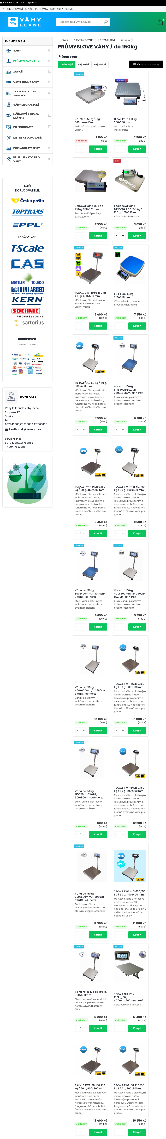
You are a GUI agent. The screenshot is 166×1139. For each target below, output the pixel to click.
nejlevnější (67, 64)
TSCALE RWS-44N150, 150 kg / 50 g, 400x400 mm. (145, 649)
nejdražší (83, 64)
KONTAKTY (56, 9)
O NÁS (29, 9)
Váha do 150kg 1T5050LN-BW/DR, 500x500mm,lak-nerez (143, 540)
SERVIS (69, 9)
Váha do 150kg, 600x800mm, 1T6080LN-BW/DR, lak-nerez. (75, 990)
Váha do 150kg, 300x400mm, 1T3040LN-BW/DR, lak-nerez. (110, 427)
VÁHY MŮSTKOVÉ (106, 39)
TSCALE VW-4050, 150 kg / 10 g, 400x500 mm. (110, 212)
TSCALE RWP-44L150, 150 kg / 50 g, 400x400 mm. (74, 420)
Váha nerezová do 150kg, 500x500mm (73, 765)
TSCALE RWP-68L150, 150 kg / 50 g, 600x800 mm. (144, 761)
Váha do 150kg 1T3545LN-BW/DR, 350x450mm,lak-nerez (108, 313)
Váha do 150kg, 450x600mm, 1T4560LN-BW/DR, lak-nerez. (75, 540)
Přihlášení (8, 2)
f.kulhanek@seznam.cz (25, 429)
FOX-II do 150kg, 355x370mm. (142, 212)
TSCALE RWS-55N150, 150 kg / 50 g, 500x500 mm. (110, 877)
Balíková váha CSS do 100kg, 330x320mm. (144, 122)
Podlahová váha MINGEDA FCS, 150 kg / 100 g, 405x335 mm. (75, 215)
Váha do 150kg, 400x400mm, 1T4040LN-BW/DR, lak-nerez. (146, 427)
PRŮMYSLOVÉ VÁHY (83, 39)
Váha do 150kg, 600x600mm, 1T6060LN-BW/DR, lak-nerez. (110, 653)
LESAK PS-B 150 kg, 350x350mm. (108, 122)
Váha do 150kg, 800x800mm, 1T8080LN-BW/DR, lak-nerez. (110, 990)
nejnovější (100, 64)
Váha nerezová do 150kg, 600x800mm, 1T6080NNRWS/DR (144, 989)
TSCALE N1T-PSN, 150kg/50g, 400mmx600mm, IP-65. (110, 770)
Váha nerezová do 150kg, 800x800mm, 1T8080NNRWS (109, 1085)
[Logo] (24, 22)
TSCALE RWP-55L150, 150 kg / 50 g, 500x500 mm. (109, 533)
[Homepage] (3, 9)
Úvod (65, 39)
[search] (106, 23)
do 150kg (125, 39)
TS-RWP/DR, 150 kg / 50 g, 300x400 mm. (74, 305)
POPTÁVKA (41, 9)
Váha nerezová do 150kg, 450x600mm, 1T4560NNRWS (144, 881)
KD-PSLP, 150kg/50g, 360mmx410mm (74, 122)
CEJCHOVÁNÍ (15, 9)
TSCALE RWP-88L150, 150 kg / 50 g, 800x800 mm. (74, 875)
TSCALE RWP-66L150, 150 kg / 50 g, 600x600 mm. (74, 647)
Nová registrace (28, 2)
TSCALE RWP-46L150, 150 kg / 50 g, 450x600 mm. (144, 306)
